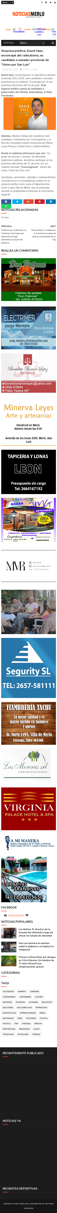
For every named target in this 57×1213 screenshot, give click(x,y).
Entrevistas (41, 1007)
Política (26, 69)
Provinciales (9, 1029)
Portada (9, 42)
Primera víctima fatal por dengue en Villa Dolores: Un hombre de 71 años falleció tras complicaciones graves (37, 962)
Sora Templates (21, 1204)
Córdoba (34, 991)
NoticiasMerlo (16, 915)
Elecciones (8, 1007)
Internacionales (28, 1013)
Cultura (39, 997)
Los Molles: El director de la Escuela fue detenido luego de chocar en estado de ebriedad (36, 932)
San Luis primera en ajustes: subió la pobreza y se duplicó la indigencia (36, 946)
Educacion (47, 1002)
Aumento (22, 991)
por (16, 1024)
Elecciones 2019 (24, 1007)
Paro (19, 1018)
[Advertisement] (28, 1088)
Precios (38, 1024)
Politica (44, 1018)
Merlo (42, 1013)
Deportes (7, 1002)
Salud (37, 1029)
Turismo (36, 1034)
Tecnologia (8, 1034)
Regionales (24, 1029)
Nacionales (8, 1018)
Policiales (31, 1018)
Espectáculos (9, 1013)
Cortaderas (25, 997)
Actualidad (8, 991)
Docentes (20, 1002)
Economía (33, 1002)
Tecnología (22, 1034)
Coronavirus (9, 997)
